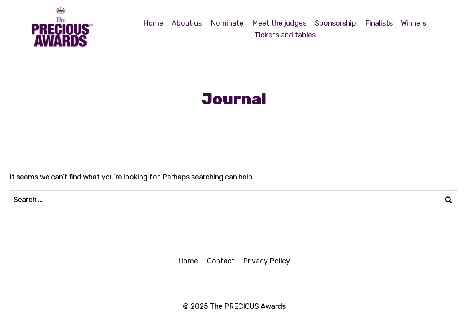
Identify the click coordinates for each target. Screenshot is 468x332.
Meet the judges (279, 23)
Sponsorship (335, 23)
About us (187, 23)
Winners (413, 23)
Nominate (227, 23)
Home (153, 23)
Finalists (379, 23)
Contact (221, 261)
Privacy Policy (266, 261)
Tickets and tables (285, 35)
